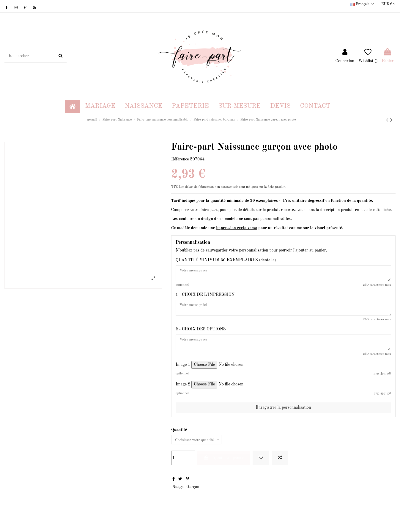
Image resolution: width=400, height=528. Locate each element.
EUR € (388, 4)
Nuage (178, 495)
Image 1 (183, 372)
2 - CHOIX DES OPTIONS (201, 334)
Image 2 (183, 391)
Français (362, 4)
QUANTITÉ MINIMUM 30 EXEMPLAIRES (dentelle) (226, 260)
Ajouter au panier (224, 466)
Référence (180, 159)
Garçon (192, 495)
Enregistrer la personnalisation (283, 414)
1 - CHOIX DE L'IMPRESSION (205, 297)
